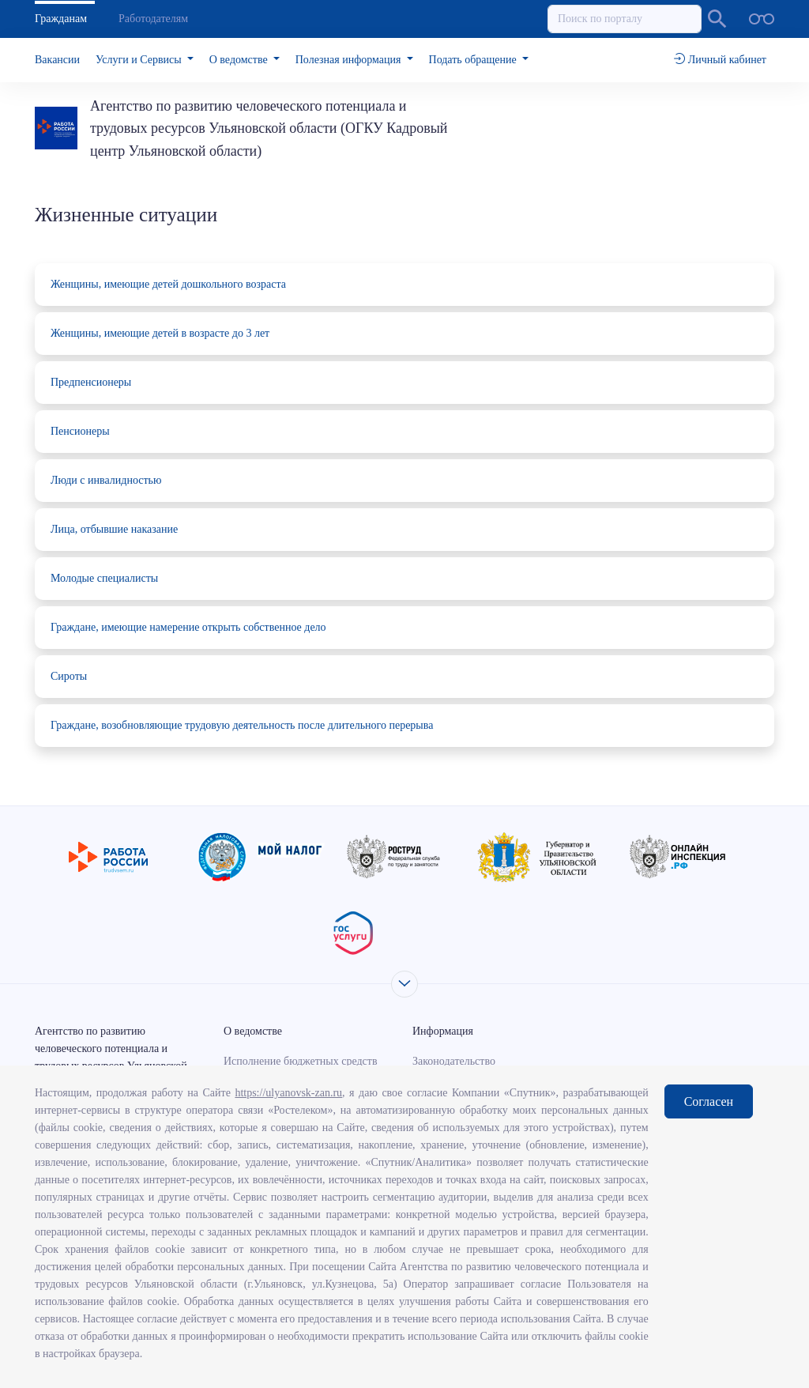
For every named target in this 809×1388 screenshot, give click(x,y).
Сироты (69, 676)
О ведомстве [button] (239, 60)
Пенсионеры (80, 431)
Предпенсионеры (91, 382)
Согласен (708, 1101)
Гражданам (61, 19)
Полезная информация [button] (349, 60)
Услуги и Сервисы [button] (140, 60)
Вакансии (57, 60)
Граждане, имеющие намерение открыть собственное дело (188, 627)
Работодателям (153, 19)
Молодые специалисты (104, 578)
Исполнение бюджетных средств (301, 1061)
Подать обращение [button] (474, 60)
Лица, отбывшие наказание (114, 529)
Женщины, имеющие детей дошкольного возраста (168, 284)
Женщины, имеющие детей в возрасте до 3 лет (160, 333)
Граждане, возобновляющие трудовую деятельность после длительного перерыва (242, 725)
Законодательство (453, 1061)
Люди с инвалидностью (106, 480)
